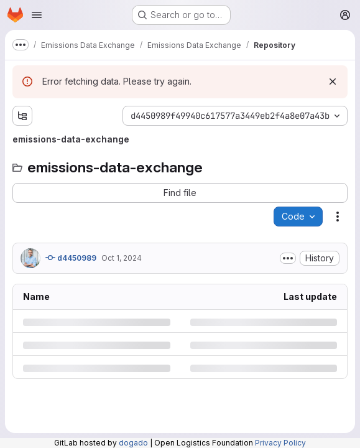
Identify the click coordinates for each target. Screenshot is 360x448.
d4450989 (70, 258)
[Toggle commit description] (288, 258)
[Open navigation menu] (37, 15)
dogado (133, 442)
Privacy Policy (280, 442)
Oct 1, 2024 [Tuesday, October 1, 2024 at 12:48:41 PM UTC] (121, 258)
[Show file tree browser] (22, 116)
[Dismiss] (332, 81)
